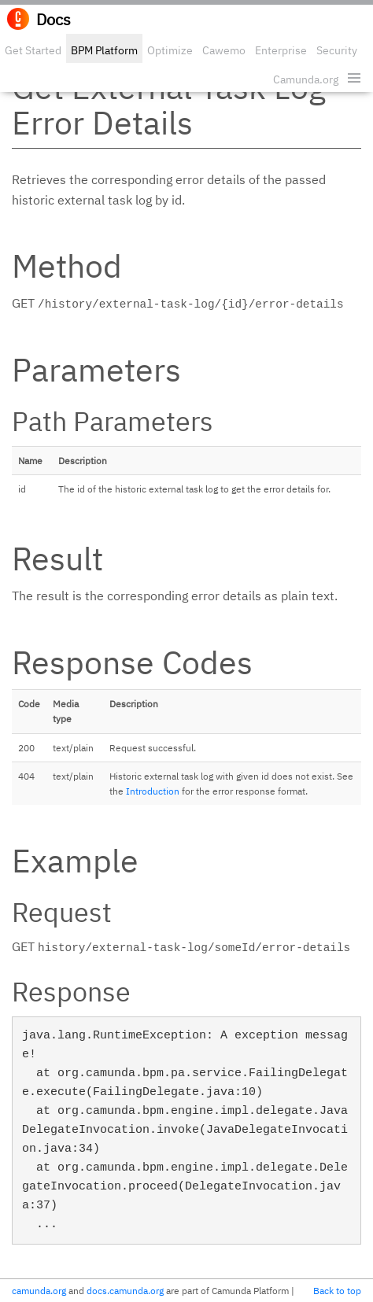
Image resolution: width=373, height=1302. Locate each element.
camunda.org (39, 1290)
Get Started (33, 50)
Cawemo (224, 50)
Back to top (337, 1290)
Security (336, 50)
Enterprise (281, 50)
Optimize (170, 50)
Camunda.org (305, 79)
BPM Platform (104, 50)
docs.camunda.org (125, 1290)
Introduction (152, 791)
